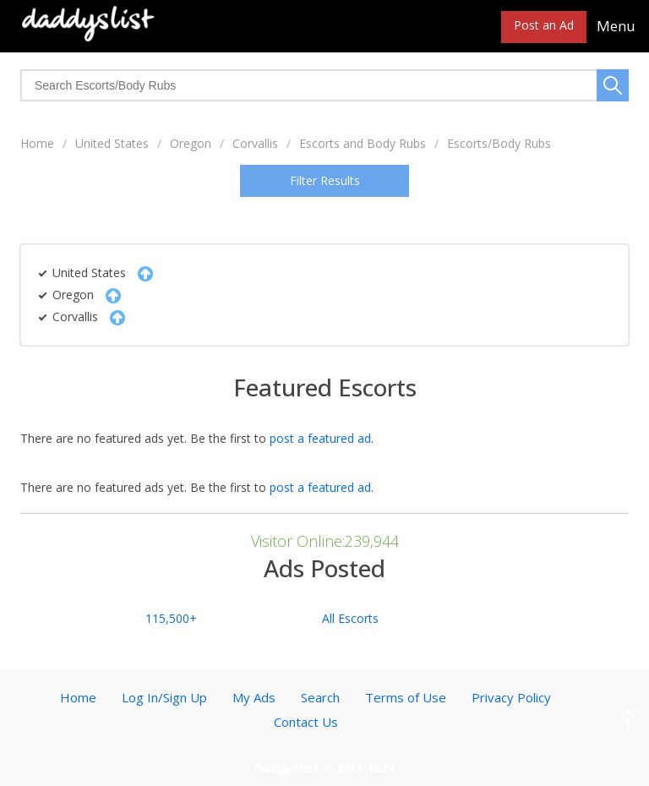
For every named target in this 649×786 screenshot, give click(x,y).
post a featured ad (320, 438)
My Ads (253, 697)
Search (320, 697)
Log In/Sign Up (164, 697)
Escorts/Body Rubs (499, 143)
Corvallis (255, 143)
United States (112, 143)
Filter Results (325, 180)
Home (37, 143)
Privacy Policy (511, 697)
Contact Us (306, 721)
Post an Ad (544, 25)
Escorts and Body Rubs (362, 143)
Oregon (190, 143)
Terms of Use (405, 697)
